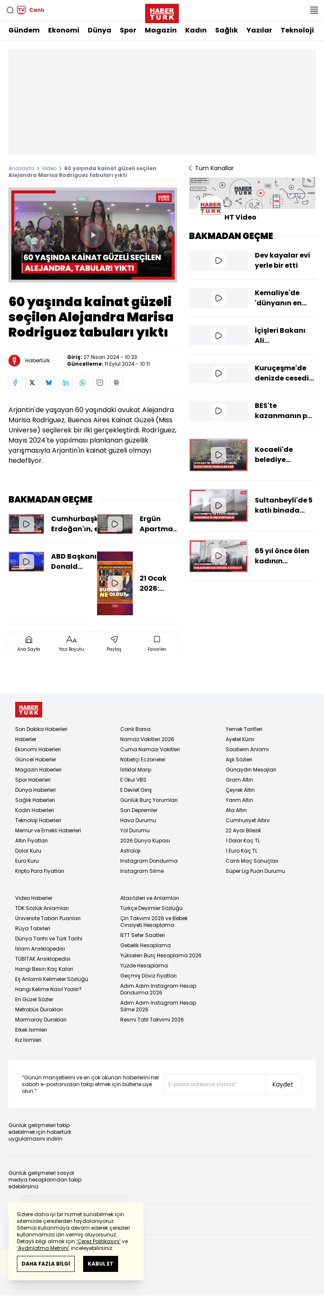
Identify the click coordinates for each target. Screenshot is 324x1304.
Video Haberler (33, 898)
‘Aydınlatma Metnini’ (43, 1248)
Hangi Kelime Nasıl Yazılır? (48, 989)
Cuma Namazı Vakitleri (150, 749)
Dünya (99, 30)
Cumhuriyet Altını (248, 820)
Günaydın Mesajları (251, 769)
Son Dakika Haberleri (41, 729)
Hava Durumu (138, 820)
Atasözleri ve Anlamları (149, 898)
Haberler (25, 739)
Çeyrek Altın (240, 789)
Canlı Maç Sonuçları (252, 860)
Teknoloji (297, 30)
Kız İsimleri (28, 1039)
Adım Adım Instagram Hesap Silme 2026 (158, 1006)
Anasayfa (21, 168)
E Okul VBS (133, 779)
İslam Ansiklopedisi (40, 948)
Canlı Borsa (135, 729)
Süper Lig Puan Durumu (255, 871)
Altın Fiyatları (31, 840)
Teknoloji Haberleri (38, 820)
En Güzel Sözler (34, 999)
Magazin (161, 30)
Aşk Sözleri (239, 759)
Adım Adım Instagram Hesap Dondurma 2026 (158, 989)
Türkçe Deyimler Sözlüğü (151, 908)
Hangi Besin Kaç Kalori (44, 969)
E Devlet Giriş (136, 789)
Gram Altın (239, 779)
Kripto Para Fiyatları (39, 871)
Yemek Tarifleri (244, 729)
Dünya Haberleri (35, 789)
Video (49, 168)
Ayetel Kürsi (240, 739)
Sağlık (226, 30)
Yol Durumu (135, 830)
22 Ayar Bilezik (243, 830)
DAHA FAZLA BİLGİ (46, 1263)
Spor (128, 30)
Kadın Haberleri (34, 810)
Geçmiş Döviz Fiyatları (148, 975)
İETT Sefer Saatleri (142, 935)
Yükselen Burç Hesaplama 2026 (161, 955)
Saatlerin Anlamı (247, 749)
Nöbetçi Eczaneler (142, 759)
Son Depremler (138, 810)
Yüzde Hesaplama (144, 965)
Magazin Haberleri (38, 769)
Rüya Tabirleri (32, 928)
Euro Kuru (27, 860)
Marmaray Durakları (41, 1019)
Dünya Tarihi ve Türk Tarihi (48, 938)
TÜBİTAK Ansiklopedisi (42, 958)
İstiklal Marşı (135, 769)
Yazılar (259, 30)
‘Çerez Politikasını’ (98, 1241)
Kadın (196, 30)
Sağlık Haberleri (35, 800)
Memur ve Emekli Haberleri (48, 830)
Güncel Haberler (35, 759)
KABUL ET (100, 1263)
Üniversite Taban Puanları (48, 918)
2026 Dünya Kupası (145, 840)
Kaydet (283, 1084)
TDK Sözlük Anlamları (42, 908)
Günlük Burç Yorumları (149, 800)
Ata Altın (236, 810)
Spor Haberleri (33, 779)
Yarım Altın (239, 800)
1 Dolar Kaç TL (243, 840)
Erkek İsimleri (31, 1029)
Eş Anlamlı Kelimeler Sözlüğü (51, 979)
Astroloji (130, 850)
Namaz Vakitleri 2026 (147, 739)
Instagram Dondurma (149, 860)
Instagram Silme (142, 871)
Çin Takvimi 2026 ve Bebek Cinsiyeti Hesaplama (154, 922)
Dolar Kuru (28, 850)
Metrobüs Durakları (39, 1009)
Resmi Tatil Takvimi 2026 (152, 1019)
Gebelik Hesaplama (145, 945)
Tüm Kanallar (211, 168)
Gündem (24, 30)
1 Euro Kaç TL (241, 850)
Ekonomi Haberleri (38, 749)
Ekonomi (63, 30)
